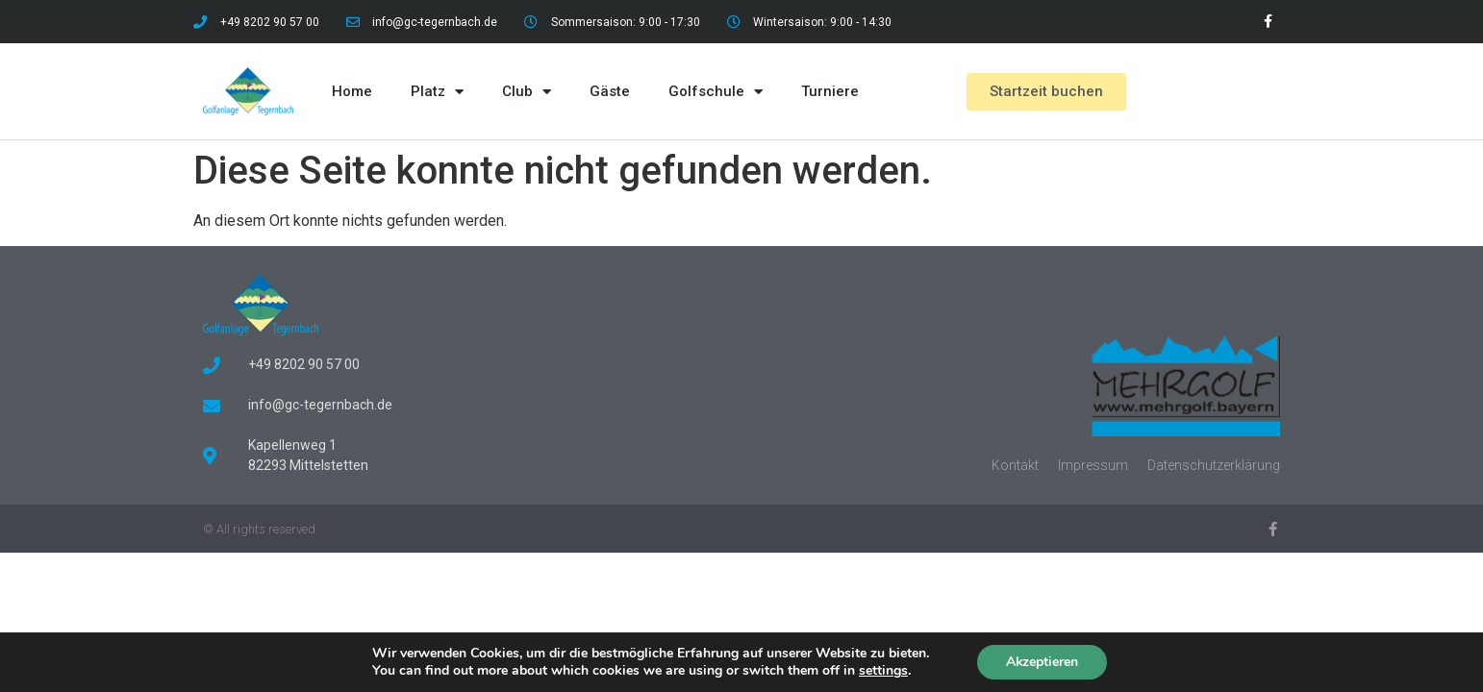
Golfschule (715, 92)
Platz (437, 92)
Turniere (830, 91)
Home (352, 91)
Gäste (610, 91)
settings (882, 671)
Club (526, 92)
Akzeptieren (1042, 662)
